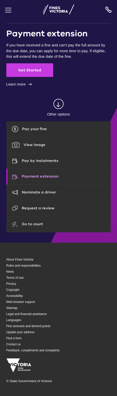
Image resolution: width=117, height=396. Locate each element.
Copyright (12, 290)
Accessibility (14, 296)
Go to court (32, 224)
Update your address (20, 332)
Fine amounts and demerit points (28, 326)
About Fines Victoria (19, 259)
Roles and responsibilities (23, 265)
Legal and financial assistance (26, 314)
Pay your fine (34, 128)
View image (34, 144)
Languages (13, 320)
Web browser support (20, 302)
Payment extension (40, 176)
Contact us (13, 344)
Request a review (38, 208)
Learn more (16, 84)
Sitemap (11, 308)
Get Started (29, 70)
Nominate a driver (39, 192)
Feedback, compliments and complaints (33, 350)
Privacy (11, 284)
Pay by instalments (40, 160)
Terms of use (15, 277)
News (10, 271)
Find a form (14, 338)
